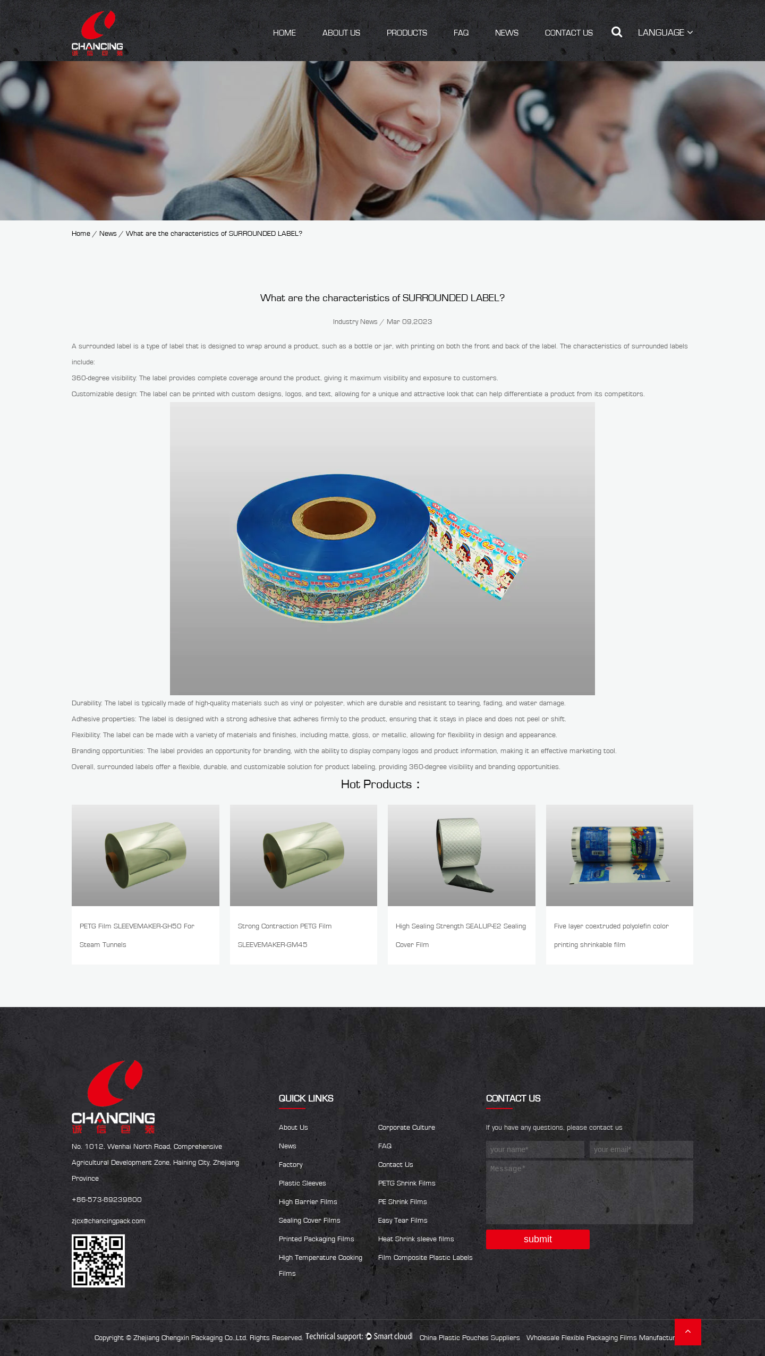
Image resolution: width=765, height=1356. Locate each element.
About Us (341, 33)
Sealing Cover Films (310, 1220)
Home (284, 33)
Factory (290, 1165)
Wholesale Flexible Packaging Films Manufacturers (606, 1338)
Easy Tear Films (403, 1220)
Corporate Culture (406, 1127)
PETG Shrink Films (407, 1183)
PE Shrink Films (402, 1202)
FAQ (461, 33)
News (506, 33)
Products (407, 33)
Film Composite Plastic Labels (425, 1257)
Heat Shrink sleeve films (416, 1239)
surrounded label (105, 346)
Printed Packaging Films (316, 1239)
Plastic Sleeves (302, 1183)
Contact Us (569, 33)
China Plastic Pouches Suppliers (470, 1338)
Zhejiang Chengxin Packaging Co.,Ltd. (190, 1338)
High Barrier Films (308, 1202)
